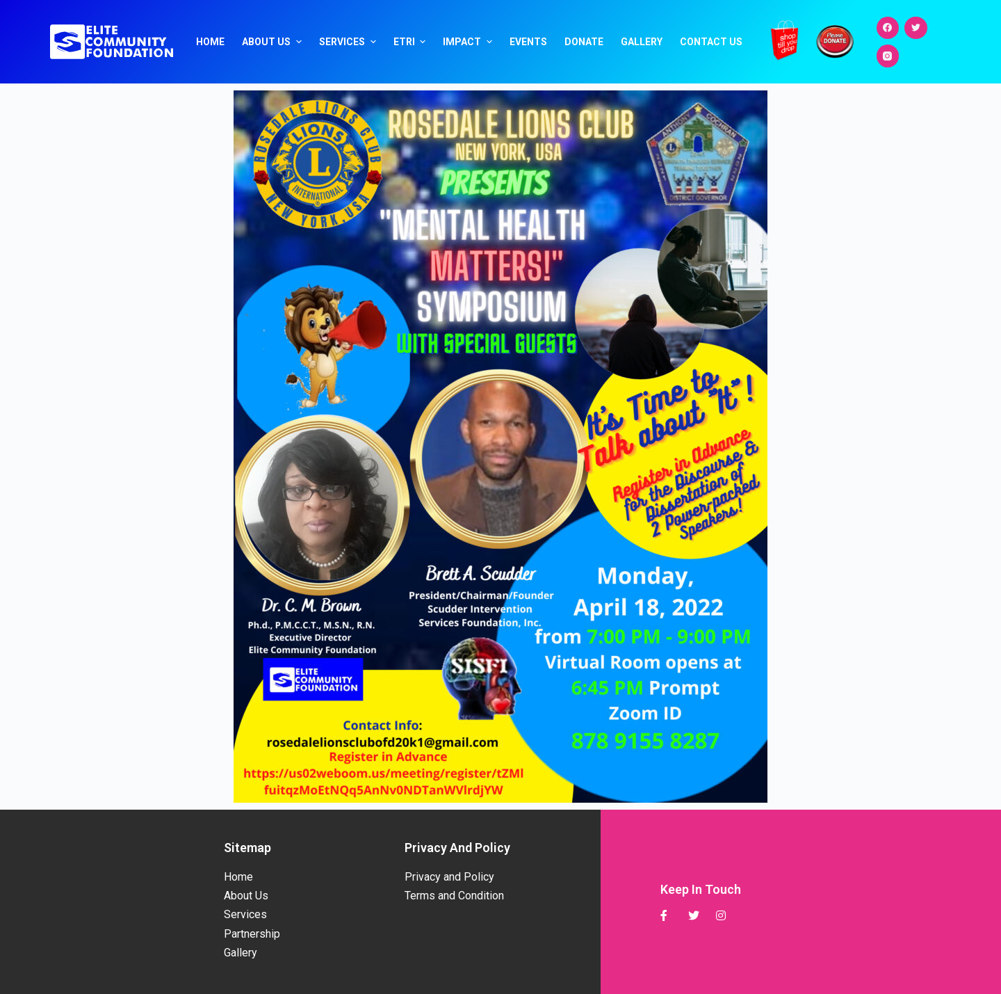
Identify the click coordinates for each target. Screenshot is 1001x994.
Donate (583, 41)
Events (528, 41)
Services (349, 41)
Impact (469, 41)
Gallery (641, 41)
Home (210, 41)
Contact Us (711, 41)
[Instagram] (888, 56)
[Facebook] (888, 28)
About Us (273, 41)
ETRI (411, 41)
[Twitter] (915, 28)
